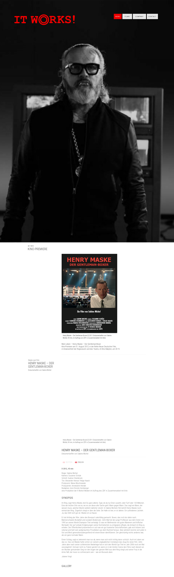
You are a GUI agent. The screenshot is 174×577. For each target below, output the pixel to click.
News (117, 16)
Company (139, 16)
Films (127, 16)
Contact (152, 16)
